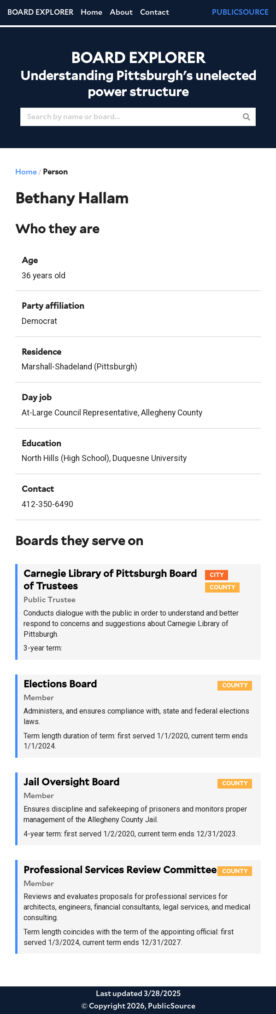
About (121, 12)
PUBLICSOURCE (240, 12)
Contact (154, 12)
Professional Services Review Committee (120, 870)
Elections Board (60, 684)
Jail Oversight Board (71, 782)
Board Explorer (40, 12)
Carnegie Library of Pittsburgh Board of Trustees (110, 580)
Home (91, 12)
